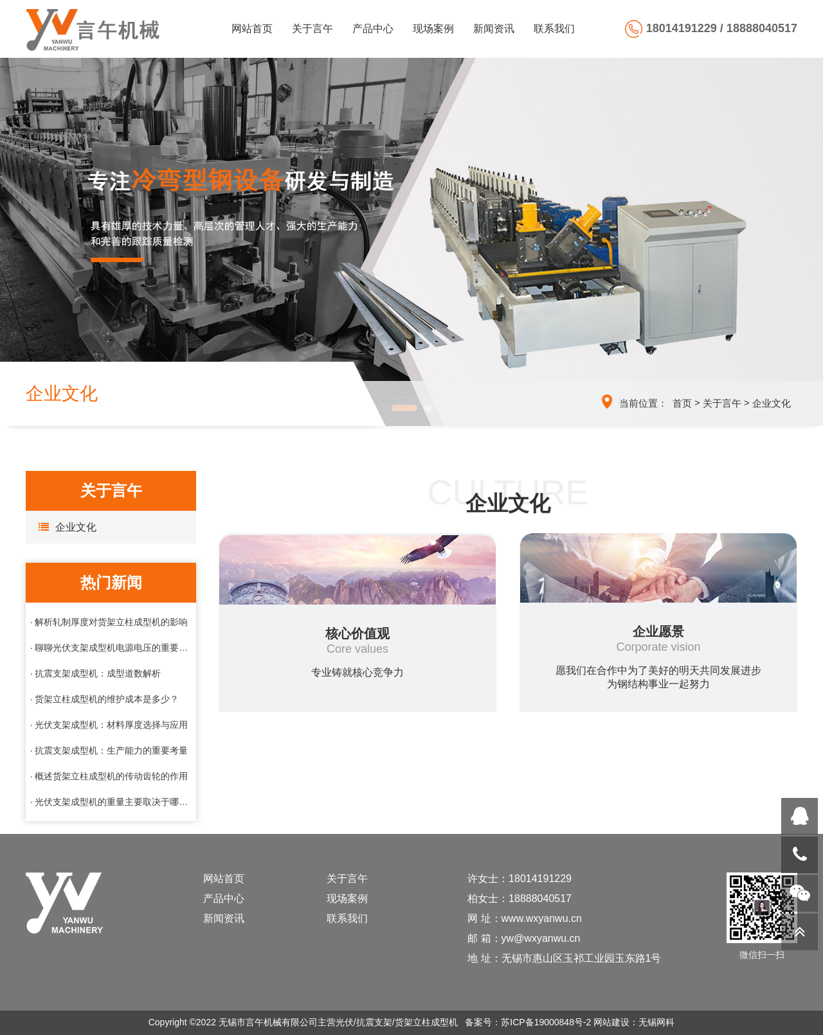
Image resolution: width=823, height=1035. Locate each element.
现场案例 (433, 28)
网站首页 (252, 28)
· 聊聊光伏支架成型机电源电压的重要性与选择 (111, 647)
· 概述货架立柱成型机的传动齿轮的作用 (109, 776)
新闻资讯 (493, 28)
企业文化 (771, 403)
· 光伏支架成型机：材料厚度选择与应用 (109, 725)
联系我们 (554, 28)
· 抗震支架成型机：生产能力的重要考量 (109, 750)
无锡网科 (656, 1022)
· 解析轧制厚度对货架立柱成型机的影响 (109, 622)
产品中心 (372, 28)
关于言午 (312, 28)
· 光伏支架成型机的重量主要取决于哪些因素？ (111, 802)
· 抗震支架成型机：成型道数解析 (95, 673)
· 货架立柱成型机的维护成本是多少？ (104, 699)
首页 (682, 403)
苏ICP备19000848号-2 (546, 1022)
